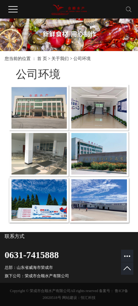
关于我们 (60, 58)
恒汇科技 (88, 297)
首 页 (42, 58)
